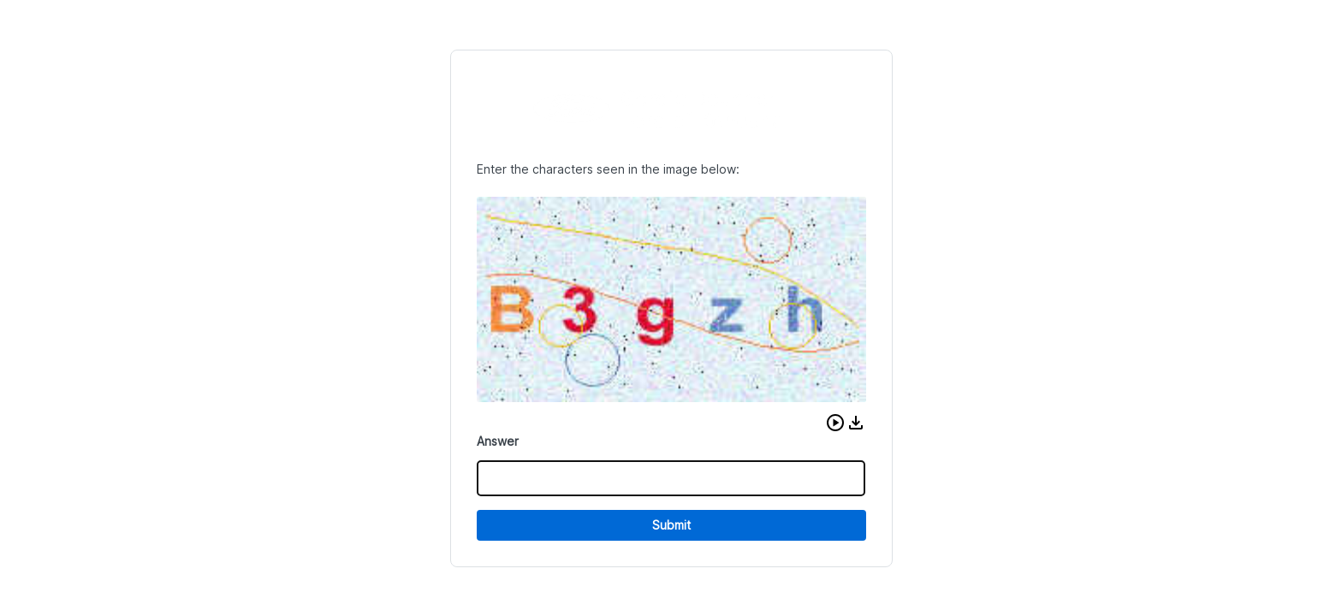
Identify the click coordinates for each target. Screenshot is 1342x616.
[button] (835, 422)
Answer (498, 441)
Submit (671, 525)
